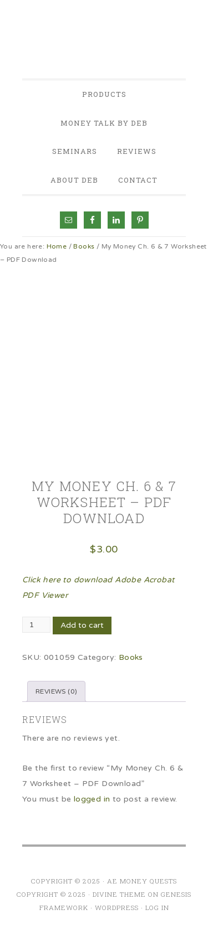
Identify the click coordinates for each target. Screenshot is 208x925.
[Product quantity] (36, 625)
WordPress (117, 907)
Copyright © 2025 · (55, 894)
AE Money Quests (104, 41)
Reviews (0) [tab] (56, 691)
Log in (157, 907)
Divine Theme (119, 894)
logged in (92, 799)
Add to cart (82, 625)
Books (83, 246)
